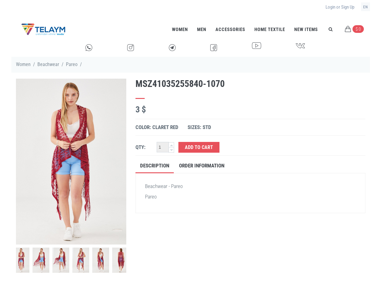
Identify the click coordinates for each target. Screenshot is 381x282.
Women (180, 29)
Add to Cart (199, 147)
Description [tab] (154, 166)
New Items (306, 29)
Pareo (72, 64)
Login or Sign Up (340, 7)
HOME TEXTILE (269, 29)
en (365, 7)
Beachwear (48, 64)
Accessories (230, 29)
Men (201, 29)
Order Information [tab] (201, 166)
